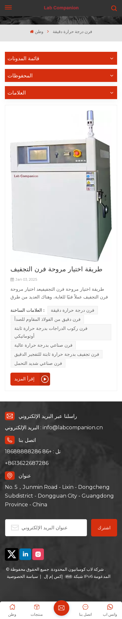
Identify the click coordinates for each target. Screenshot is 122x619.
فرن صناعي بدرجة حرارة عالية (43, 345)
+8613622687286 (26, 463)
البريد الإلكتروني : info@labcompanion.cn (54, 427)
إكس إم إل (53, 576)
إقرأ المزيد (24, 379)
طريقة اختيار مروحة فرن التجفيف (56, 269)
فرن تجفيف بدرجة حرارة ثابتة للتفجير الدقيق (56, 354)
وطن (36, 31)
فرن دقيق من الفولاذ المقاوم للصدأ (47, 319)
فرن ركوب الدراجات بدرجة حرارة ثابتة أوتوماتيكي (51, 332)
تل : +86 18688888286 (33, 451)
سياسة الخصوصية (22, 576)
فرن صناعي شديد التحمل (38, 363)
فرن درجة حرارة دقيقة (72, 310)
